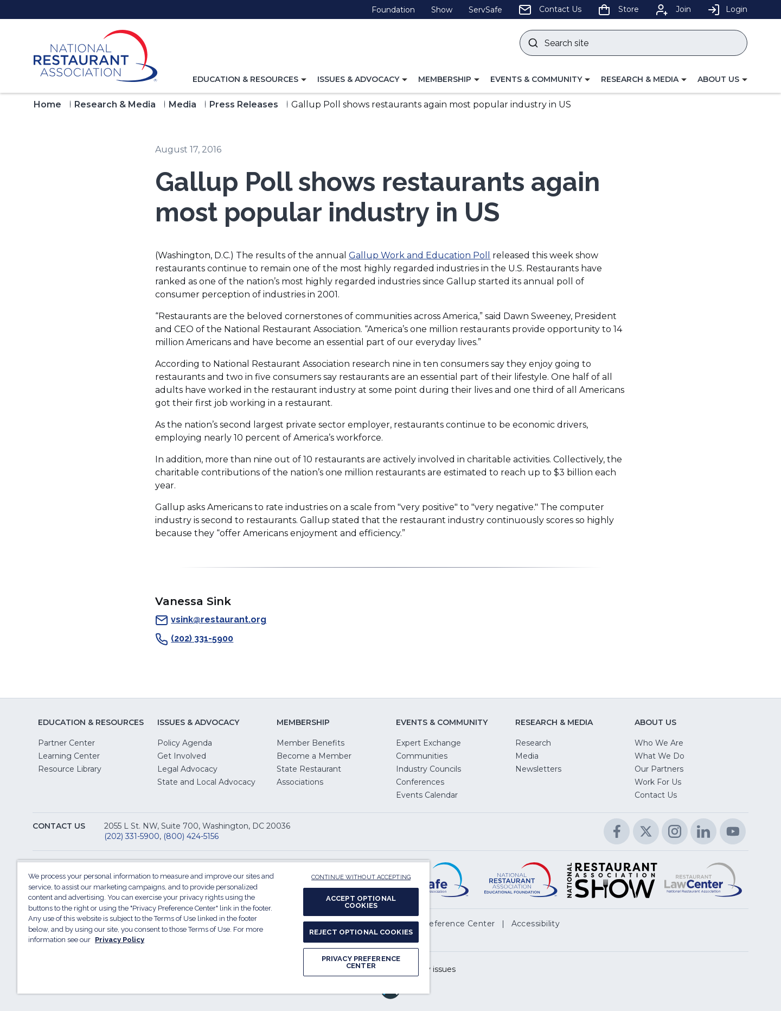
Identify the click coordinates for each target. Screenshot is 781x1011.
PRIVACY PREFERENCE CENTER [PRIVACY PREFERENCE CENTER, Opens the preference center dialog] (361, 962)
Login (727, 9)
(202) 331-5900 (194, 639)
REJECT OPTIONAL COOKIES (361, 932)
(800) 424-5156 (191, 836)
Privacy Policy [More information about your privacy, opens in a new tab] (119, 940)
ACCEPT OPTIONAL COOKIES (361, 902)
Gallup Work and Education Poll (419, 255)
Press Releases (243, 104)
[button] (249, 80)
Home (47, 104)
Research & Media (115, 104)
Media (182, 104)
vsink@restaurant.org (210, 620)
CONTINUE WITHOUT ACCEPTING (361, 877)
